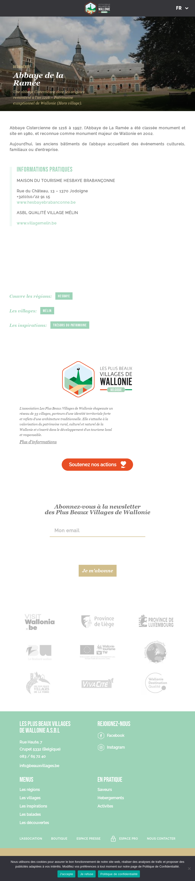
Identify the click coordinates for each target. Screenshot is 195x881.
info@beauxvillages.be (39, 766)
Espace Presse (89, 838)
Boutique (59, 838)
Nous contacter (161, 838)
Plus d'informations (38, 441)
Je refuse (86, 874)
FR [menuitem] (179, 8)
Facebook (115, 735)
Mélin (47, 311)
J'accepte (66, 874)
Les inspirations (33, 806)
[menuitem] (182, 8)
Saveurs (105, 790)
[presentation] (97, 551)
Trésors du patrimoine (70, 325)
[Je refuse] (189, 868)
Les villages (30, 798)
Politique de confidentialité (119, 874)
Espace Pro (128, 838)
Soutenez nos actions (92, 464)
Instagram (116, 747)
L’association (31, 838)
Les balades (30, 815)
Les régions (30, 790)
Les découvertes (34, 823)
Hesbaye (64, 296)
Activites (105, 806)
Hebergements (111, 798)
